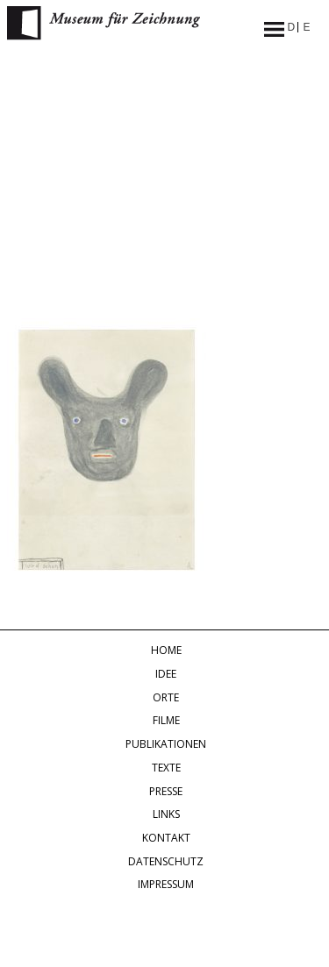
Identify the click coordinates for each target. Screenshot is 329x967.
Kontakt (166, 837)
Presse (165, 791)
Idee (165, 673)
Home (166, 650)
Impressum (166, 884)
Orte (166, 697)
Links (166, 814)
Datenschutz (166, 861)
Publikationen (165, 743)
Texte (166, 767)
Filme (166, 720)
